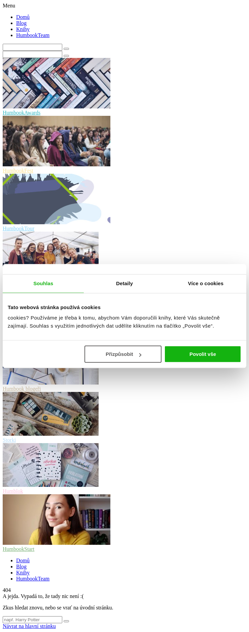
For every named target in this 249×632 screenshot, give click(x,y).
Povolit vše (202, 354)
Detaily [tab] (124, 283)
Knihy (23, 29)
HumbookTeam (32, 35)
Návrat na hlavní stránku (29, 626)
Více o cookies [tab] (206, 283)
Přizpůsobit (123, 354)
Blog (21, 23)
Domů (23, 17)
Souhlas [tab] (43, 283)
